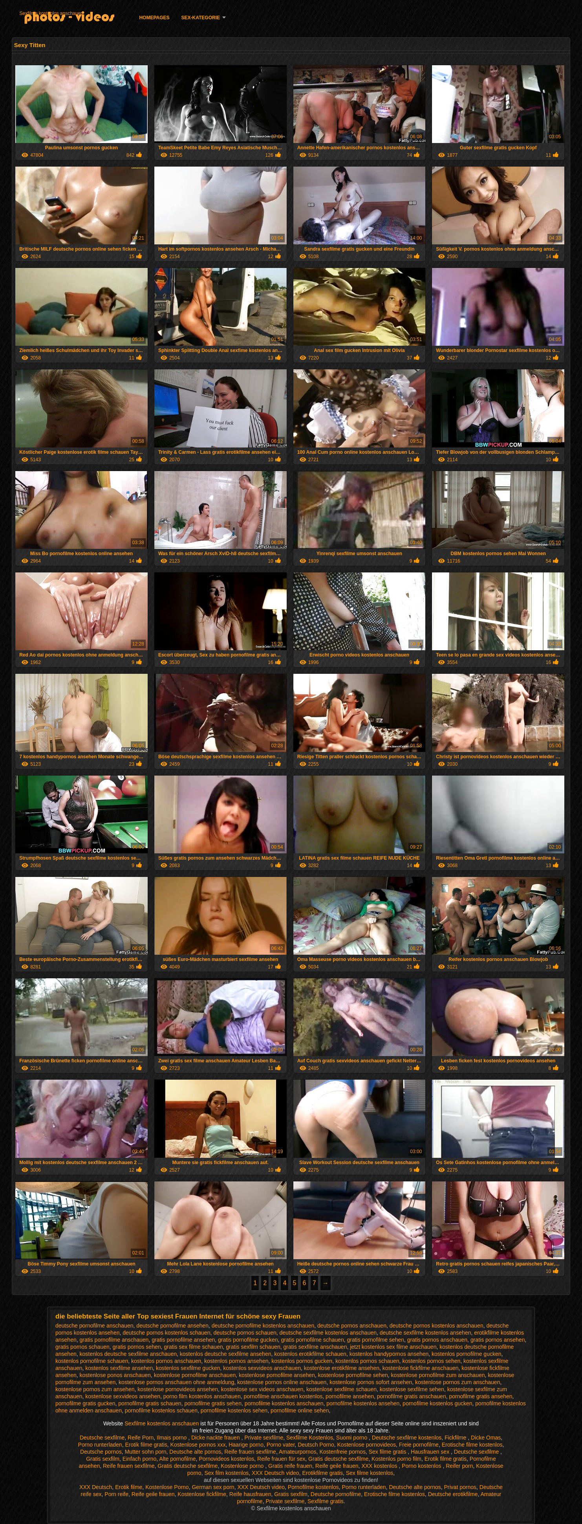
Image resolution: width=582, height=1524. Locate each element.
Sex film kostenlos (226, 1473)
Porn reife (116, 1494)
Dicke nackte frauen (216, 1437)
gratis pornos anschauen (437, 1340)
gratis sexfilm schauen (253, 1347)
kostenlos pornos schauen (367, 1361)
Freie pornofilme (419, 1444)
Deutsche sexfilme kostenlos (406, 1437)
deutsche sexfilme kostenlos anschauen (328, 1333)
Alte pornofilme (177, 1459)
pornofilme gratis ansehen (480, 1396)
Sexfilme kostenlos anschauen (51, 13)
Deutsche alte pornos (195, 1452)
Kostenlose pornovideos (366, 1444)
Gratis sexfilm (102, 1459)
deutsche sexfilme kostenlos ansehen (425, 1333)
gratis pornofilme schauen (312, 1340)
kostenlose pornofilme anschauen (195, 1375)
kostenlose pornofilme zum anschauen (438, 1375)
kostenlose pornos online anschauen (281, 1382)
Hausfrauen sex (431, 1452)
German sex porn (213, 1487)
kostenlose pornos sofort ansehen (370, 1382)
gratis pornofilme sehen (375, 1340)
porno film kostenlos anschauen (202, 1396)
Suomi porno (352, 1437)
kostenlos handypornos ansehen (389, 1354)
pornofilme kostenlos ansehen (362, 1403)
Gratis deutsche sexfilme (338, 1459)
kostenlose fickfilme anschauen (421, 1368)
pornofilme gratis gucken (85, 1403)
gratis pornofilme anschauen (114, 1340)
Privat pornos (460, 1487)
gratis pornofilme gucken (248, 1340)
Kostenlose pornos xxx (198, 1444)
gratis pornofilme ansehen (183, 1340)
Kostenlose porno (243, 1466)
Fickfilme (456, 1437)
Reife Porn (141, 1437)
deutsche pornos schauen (244, 1333)
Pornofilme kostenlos (313, 1487)
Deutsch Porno (316, 1444)
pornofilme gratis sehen (213, 1403)
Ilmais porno (172, 1437)
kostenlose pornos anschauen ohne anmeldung (176, 1382)
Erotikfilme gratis (322, 1473)
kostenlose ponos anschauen (115, 1375)
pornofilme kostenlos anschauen (284, 1403)
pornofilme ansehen (350, 1396)
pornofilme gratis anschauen (411, 1396)
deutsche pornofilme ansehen (172, 1325)
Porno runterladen (100, 1444)
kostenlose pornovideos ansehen (177, 1389)
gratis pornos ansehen (497, 1340)
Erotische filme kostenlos (472, 1444)
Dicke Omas (486, 1437)
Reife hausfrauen (250, 1494)
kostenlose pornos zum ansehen (95, 1389)
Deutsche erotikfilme (453, 1494)
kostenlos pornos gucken (301, 1361)
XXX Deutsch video (275, 1473)
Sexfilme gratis (325, 1501)
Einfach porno (139, 1459)
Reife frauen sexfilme (250, 1452)
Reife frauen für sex (281, 1459)
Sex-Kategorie (200, 17)
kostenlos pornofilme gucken (466, 1354)
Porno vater (281, 1444)
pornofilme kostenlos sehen (234, 1410)
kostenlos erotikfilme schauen (310, 1354)
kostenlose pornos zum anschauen (457, 1382)
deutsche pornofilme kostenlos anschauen (263, 1325)
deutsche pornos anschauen (351, 1325)
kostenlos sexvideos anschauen (262, 1368)
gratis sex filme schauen (193, 1347)
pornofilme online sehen (300, 1410)
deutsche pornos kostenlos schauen (166, 1333)
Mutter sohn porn (146, 1452)
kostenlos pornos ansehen (236, 1361)
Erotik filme (128, 1487)
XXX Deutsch (95, 1487)
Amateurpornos (298, 1452)
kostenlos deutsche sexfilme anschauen (128, 1354)
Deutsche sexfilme (102, 1437)
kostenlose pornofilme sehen (353, 1375)
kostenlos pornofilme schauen (91, 1361)
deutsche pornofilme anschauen (94, 1325)
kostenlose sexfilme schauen (341, 1389)
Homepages (154, 17)
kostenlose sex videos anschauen (262, 1389)
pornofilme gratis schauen (149, 1403)
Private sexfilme (263, 1437)
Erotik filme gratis (146, 1444)
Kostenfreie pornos (342, 1452)
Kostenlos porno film (396, 1459)
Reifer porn (459, 1466)
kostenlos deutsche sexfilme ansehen (225, 1354)
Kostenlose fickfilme (202, 1494)
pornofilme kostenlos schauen (161, 1410)
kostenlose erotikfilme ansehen (341, 1368)
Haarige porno (246, 1444)
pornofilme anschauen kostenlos (282, 1396)
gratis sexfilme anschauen (315, 1347)
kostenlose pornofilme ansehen (277, 1375)
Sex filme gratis (388, 1452)
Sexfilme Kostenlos (309, 1437)
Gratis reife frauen (290, 1466)
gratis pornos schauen (82, 1347)
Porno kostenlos (422, 1466)
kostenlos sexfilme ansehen (119, 1368)
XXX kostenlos (380, 1466)
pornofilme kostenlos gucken (437, 1403)
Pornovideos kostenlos (226, 1459)
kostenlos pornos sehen (431, 1361)
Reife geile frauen (337, 1466)
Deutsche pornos (101, 1452)
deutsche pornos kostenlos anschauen (436, 1325)
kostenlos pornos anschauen (166, 1361)
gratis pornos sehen (137, 1347)
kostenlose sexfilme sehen (412, 1389)
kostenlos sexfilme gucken (188, 1368)
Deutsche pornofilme (336, 1494)
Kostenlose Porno (167, 1487)
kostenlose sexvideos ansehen (122, 1396)
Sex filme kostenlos (369, 1473)
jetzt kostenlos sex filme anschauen (393, 1347)
